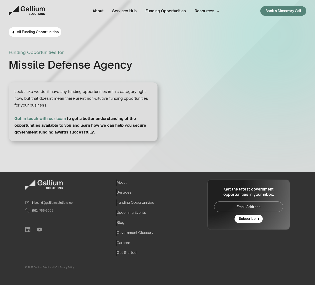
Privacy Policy (66, 267)
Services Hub (124, 11)
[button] (206, 11)
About (98, 11)
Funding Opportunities (165, 11)
